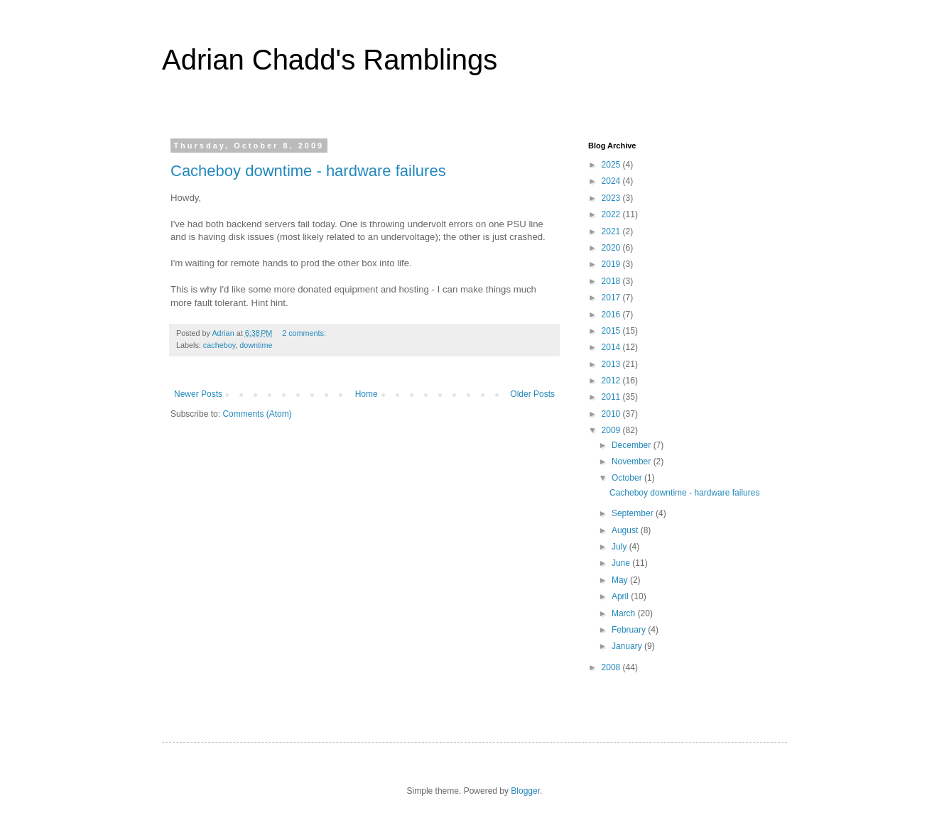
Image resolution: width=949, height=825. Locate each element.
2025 (612, 165)
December (633, 445)
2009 (612, 430)
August (626, 530)
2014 (612, 347)
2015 (612, 331)
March (625, 613)
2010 (612, 414)
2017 (612, 297)
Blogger (525, 791)
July (620, 547)
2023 (612, 198)
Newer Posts (198, 394)
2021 (612, 231)
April (621, 596)
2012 (612, 381)
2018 (612, 281)
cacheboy (219, 345)
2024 (612, 181)
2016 (612, 314)
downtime (255, 345)
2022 (612, 214)
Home (366, 394)
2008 (612, 667)
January (628, 646)
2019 (612, 264)
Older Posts (532, 394)
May (621, 580)
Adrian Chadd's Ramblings (329, 59)
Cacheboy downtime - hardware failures (308, 171)
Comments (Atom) (256, 414)
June (622, 563)
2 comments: (305, 333)
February (630, 630)
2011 (612, 397)
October (628, 478)
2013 (612, 364)
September (634, 513)
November (633, 461)
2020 (612, 248)
